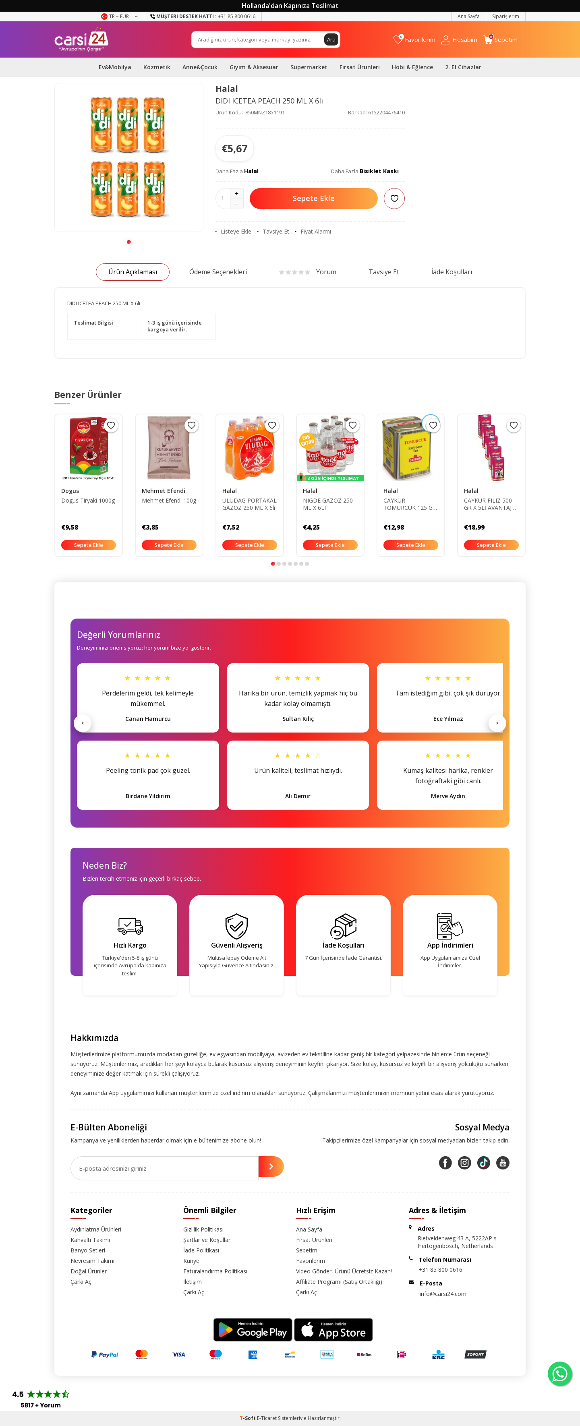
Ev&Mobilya (115, 67)
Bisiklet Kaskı (379, 171)
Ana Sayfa (469, 16)
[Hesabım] (459, 39)
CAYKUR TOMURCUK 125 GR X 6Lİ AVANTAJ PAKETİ (409, 504)
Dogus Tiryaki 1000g (88, 500)
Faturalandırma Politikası (215, 1271)
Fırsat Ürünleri (360, 67)
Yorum (307, 271)
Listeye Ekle (233, 231)
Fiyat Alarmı (313, 231)
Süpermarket (308, 67)
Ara (331, 39)
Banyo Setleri (87, 1250)
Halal (226, 88)
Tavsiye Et (273, 231)
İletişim (192, 1281)
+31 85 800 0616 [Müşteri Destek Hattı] (202, 16)
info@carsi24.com (443, 1294)
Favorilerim (310, 1261)
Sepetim (306, 1250)
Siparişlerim (505, 16)
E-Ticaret (267, 1418)
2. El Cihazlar (463, 67)
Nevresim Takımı (92, 1261)
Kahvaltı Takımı (90, 1240)
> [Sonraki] (497, 722)
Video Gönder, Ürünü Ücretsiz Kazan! (344, 1271)
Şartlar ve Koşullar (206, 1240)
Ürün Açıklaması (132, 271)
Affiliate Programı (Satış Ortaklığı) (339, 1281)
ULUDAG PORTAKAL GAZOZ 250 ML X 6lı (249, 504)
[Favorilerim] (414, 39)
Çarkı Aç (80, 1281)
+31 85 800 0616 (440, 1269)
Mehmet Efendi (163, 491)
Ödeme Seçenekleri (218, 271)
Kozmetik (156, 67)
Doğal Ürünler (88, 1271)
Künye (191, 1261)
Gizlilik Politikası (203, 1229)
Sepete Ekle (314, 198)
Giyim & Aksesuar (254, 67)
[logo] (81, 39)
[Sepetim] (500, 39)
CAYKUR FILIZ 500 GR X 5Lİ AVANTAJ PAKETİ (488, 504)
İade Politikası (201, 1250)
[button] (129, 242)
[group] (129, 157)
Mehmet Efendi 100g (169, 500)
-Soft (248, 1418)
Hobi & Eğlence (412, 67)
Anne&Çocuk (200, 67)
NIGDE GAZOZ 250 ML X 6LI (328, 504)
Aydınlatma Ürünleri (95, 1229)
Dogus (70, 491)
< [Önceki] (82, 722)
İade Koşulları (451, 271)
